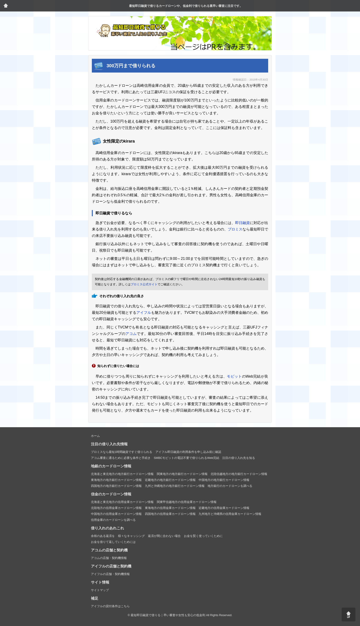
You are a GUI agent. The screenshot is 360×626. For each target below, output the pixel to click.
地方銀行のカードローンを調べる (230, 486)
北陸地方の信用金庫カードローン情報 (116, 508)
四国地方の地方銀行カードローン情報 (116, 486)
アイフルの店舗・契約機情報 (110, 574)
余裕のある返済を (103, 536)
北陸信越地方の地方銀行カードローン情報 (239, 474)
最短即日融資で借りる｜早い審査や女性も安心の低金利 (168, 615)
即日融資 (242, 223)
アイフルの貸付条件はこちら (110, 606)
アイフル (143, 312)
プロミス (235, 229)
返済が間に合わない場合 (164, 536)
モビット (234, 376)
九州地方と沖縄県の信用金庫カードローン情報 (230, 514)
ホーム (95, 436)
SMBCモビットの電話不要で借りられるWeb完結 (186, 458)
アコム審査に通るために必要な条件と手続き (121, 458)
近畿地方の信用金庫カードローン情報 (224, 508)
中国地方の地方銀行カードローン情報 (224, 480)
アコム (131, 334)
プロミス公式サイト (144, 284)
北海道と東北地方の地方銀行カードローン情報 (122, 474)
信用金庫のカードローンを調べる (113, 520)
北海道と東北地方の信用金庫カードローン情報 (122, 502)
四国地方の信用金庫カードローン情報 (170, 514)
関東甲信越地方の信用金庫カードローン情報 (187, 502)
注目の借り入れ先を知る (238, 458)
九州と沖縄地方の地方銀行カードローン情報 (175, 486)
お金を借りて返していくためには (113, 542)
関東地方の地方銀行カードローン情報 (182, 474)
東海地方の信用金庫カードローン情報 (170, 508)
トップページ (5, 5)
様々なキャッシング (131, 536)
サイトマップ (100, 590)
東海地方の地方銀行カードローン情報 (116, 480)
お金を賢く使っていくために (203, 536)
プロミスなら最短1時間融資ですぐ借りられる (121, 452)
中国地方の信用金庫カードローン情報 (116, 514)
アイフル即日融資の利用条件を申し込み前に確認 (188, 452)
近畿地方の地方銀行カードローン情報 (170, 480)
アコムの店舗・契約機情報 (109, 558)
